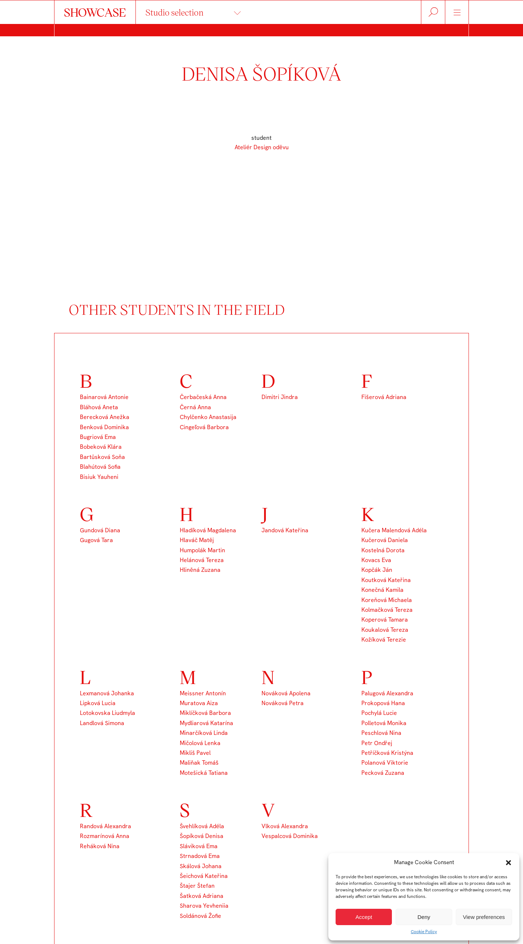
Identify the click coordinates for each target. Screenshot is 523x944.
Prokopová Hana (383, 703)
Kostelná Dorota (383, 550)
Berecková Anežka (104, 417)
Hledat (433, 12)
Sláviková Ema (199, 846)
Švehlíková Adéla (202, 826)
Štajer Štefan (197, 886)
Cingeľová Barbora (204, 427)
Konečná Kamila (382, 590)
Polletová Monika (383, 723)
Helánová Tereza (202, 560)
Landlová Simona (102, 723)
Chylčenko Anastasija (208, 417)
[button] (508, 862)
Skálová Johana (201, 866)
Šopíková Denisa (201, 836)
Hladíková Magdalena (208, 530)
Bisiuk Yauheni (99, 477)
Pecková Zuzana (382, 773)
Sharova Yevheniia (204, 906)
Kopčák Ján (376, 570)
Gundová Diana (100, 530)
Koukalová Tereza (384, 630)
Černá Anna (195, 407)
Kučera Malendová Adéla (394, 530)
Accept (364, 917)
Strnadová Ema (200, 856)
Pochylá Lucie (379, 713)
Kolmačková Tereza (387, 610)
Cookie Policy (424, 932)
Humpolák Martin (202, 550)
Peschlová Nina (381, 733)
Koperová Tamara (384, 619)
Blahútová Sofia (100, 467)
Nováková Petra (283, 703)
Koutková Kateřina (386, 580)
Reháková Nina (99, 846)
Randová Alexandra (105, 826)
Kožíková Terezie (383, 639)
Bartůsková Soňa (102, 457)
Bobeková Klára (101, 447)
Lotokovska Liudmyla (107, 713)
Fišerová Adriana (383, 397)
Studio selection (174, 12)
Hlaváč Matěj (197, 540)
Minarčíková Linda (204, 733)
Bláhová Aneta (99, 407)
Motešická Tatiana (204, 773)
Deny (423, 917)
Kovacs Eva (376, 560)
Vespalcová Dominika (290, 836)
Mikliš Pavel (195, 753)
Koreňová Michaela (386, 600)
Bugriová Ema (98, 437)
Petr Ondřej (376, 743)
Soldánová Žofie (200, 916)
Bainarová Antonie (104, 397)
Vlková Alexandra (285, 826)
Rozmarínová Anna (104, 836)
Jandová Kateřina (285, 530)
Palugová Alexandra (387, 693)
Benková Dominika (104, 427)
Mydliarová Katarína (206, 723)
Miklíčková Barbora (205, 713)
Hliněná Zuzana (200, 570)
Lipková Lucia (97, 703)
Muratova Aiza (199, 703)
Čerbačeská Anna (203, 397)
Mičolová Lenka (200, 743)
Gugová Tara (96, 540)
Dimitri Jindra (280, 397)
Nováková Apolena (286, 693)
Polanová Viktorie (384, 762)
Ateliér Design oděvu (262, 147)
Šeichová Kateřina (204, 876)
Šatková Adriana (201, 896)
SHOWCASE (95, 12)
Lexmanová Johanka (107, 693)
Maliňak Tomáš (199, 762)
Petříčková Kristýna (387, 753)
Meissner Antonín (203, 693)
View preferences (484, 917)
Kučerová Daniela (384, 540)
